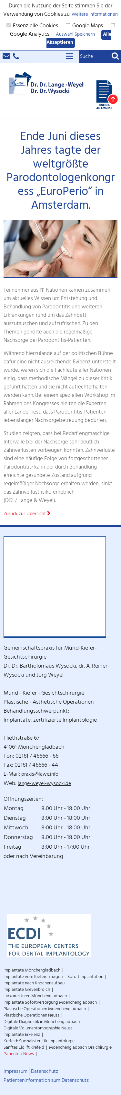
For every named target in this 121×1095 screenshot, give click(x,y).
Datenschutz (44, 1072)
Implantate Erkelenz (22, 1035)
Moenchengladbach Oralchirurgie (80, 1048)
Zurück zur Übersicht (27, 514)
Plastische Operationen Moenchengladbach (45, 1009)
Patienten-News (19, 1054)
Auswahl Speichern (75, 35)
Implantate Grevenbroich (27, 990)
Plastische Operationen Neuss (31, 1015)
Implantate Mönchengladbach (32, 970)
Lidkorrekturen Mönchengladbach (35, 996)
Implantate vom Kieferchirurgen (33, 977)
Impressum (15, 1072)
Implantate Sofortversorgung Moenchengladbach (50, 1003)
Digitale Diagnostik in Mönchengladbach (42, 1022)
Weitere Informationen (95, 15)
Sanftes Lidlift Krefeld (24, 1048)
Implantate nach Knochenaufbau (34, 983)
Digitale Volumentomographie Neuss (38, 1028)
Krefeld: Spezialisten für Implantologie (39, 1041)
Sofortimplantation (85, 977)
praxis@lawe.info (39, 775)
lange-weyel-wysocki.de (44, 784)
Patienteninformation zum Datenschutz (46, 1081)
